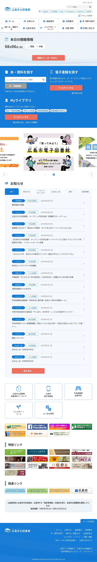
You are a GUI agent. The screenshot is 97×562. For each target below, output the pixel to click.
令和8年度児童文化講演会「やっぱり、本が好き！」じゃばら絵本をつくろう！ (43, 311)
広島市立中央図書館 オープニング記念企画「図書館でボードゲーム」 (39, 216)
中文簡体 (54, 11)
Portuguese (70, 11)
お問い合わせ (84, 540)
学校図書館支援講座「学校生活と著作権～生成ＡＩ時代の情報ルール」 (40, 300)
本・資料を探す (57, 533)
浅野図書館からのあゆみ (21, 288)
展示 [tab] (70, 191)
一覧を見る (27, 370)
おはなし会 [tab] (55, 191)
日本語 (88, 11)
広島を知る (87, 533)
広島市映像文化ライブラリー (70, 551)
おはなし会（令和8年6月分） (23, 349)
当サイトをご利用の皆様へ (65, 540)
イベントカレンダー (41, 191)
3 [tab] (48, 175)
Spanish (80, 11)
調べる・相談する (73, 533)
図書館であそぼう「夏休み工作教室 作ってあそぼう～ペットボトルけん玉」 (42, 228)
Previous (4, 174)
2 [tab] (45, 175)
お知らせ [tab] (26, 191)
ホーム (58, 529)
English (45, 11)
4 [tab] (51, 175)
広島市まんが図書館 (83, 548)
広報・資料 (87, 536)
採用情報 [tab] (85, 191)
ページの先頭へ (89, 521)
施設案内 (78, 529)
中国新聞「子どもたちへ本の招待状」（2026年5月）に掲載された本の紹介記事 (42, 277)
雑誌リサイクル (18, 338)
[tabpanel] (38, 152)
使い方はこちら (77, 93)
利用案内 (88, 529)
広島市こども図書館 (66, 548)
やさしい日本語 (86, 15)
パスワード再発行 (31, 122)
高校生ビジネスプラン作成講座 (24, 265)
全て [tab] (11, 191)
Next (91, 174)
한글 (61, 11)
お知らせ (68, 529)
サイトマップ (87, 2)
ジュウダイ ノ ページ (72, 536)
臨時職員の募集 (18, 204)
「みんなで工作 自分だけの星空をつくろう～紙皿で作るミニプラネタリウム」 (43, 254)
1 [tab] (43, 175)
